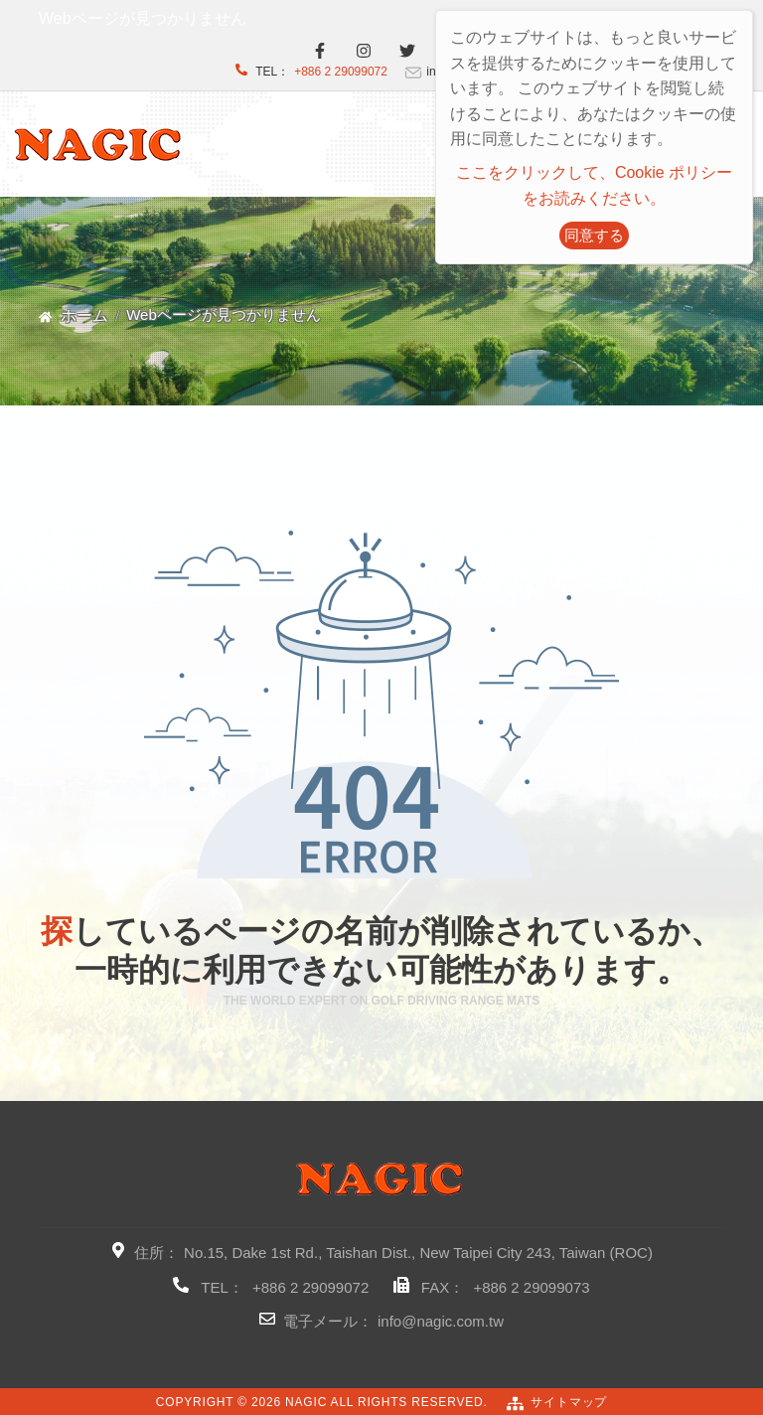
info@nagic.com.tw (441, 1321)
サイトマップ (569, 1402)
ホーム (84, 315)
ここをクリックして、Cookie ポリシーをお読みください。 (594, 185)
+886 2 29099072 (340, 72)
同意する (594, 235)
